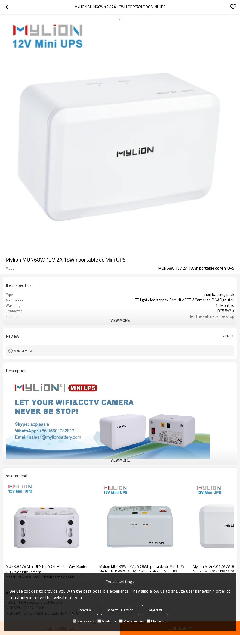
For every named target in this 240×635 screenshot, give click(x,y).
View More (120, 320)
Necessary (84, 621)
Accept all (85, 610)
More (226, 336)
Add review (23, 350)
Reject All (155, 610)
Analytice (106, 621)
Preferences (131, 621)
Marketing (157, 621)
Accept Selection (120, 610)
